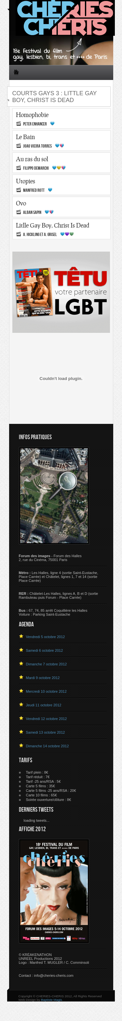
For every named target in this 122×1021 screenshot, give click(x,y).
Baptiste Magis (51, 999)
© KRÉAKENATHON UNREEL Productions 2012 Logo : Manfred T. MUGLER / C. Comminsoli (54, 958)
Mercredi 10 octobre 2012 (46, 691)
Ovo (21, 203)
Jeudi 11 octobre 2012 (43, 705)
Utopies (25, 181)
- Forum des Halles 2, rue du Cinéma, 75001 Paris (50, 558)
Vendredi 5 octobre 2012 (45, 637)
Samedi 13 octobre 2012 (45, 732)
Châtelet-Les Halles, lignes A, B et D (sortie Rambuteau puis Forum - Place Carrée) (58, 595)
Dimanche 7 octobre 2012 (46, 664)
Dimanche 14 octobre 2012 (47, 746)
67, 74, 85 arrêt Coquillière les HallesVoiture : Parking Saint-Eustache (53, 612)
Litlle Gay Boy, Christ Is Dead (52, 225)
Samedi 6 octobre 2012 (44, 650)
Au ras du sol (32, 159)
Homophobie (32, 114)
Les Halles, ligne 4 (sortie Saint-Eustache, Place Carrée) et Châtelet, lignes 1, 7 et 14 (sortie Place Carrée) (58, 576)
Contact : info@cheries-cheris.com (46, 975)
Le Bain (25, 136)
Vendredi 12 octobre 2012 (46, 719)
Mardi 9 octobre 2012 (43, 678)
